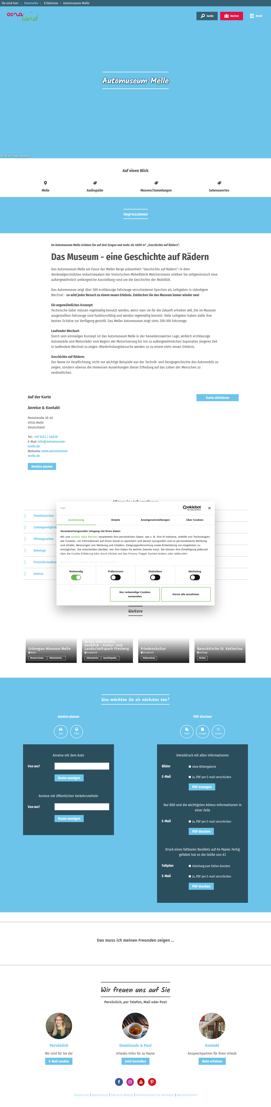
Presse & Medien (122, 1095)
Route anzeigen (69, 778)
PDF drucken (201, 831)
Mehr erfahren (212, 1061)
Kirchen (202, 658)
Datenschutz (100, 1095)
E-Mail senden (59, 1061)
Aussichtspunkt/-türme (111, 658)
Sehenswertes (92, 658)
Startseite (31, 3)
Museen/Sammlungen (38, 658)
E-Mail (166, 776)
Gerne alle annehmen (186, 594)
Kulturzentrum (149, 658)
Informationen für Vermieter (155, 1095)
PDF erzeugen (202, 787)
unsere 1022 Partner (84, 536)
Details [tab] (115, 519)
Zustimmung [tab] (76, 519)
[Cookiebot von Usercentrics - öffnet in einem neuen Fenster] (185, 508)
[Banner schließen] (209, 508)
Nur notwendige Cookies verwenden (134, 594)
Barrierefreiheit (187, 1095)
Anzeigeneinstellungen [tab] (155, 519)
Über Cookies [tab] (194, 519)
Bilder (166, 766)
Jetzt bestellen (135, 1061)
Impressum (81, 1095)
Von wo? (34, 766)
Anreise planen (42, 466)
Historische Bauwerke (57, 658)
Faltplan (167, 865)
